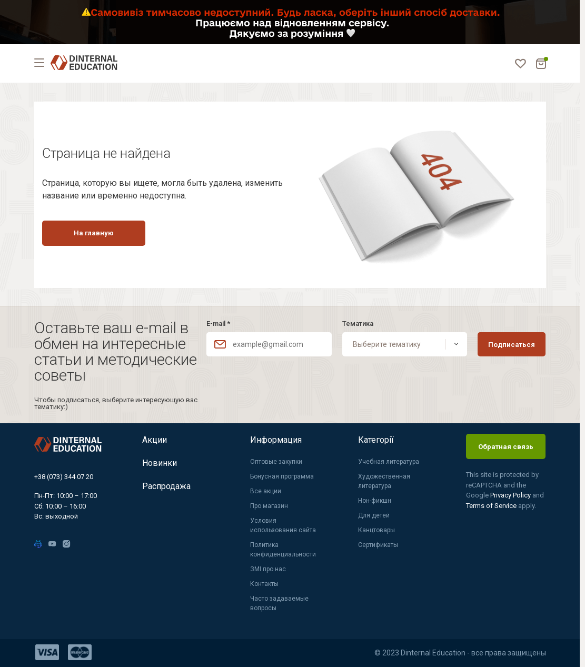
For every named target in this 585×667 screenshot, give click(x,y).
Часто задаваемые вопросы (279, 603)
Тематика (357, 323)
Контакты (264, 584)
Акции (154, 440)
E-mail (218, 323)
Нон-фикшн (374, 500)
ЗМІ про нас (268, 569)
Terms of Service (492, 506)
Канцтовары (376, 530)
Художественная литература (384, 481)
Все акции (265, 491)
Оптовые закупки (276, 461)
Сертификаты (378, 545)
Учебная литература (388, 461)
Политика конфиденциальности (283, 549)
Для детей (374, 515)
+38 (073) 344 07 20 (63, 476)
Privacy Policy (511, 495)
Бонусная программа (282, 476)
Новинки (159, 463)
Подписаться (511, 345)
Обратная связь (505, 447)
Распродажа (166, 486)
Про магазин (269, 506)
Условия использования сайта (283, 525)
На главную (94, 233)
